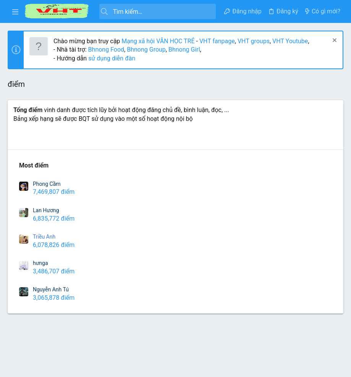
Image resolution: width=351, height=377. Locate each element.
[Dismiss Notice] (333, 41)
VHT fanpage (217, 41)
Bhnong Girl (184, 49)
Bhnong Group (146, 49)
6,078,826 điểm (53, 245)
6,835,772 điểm (53, 218)
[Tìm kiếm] (157, 11)
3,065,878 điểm (53, 297)
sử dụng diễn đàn (111, 58)
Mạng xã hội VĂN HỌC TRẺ (157, 41)
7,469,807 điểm (53, 191)
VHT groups (254, 41)
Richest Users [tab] (32, 138)
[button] (15, 11)
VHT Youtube (290, 41)
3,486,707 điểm (53, 271)
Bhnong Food (106, 49)
